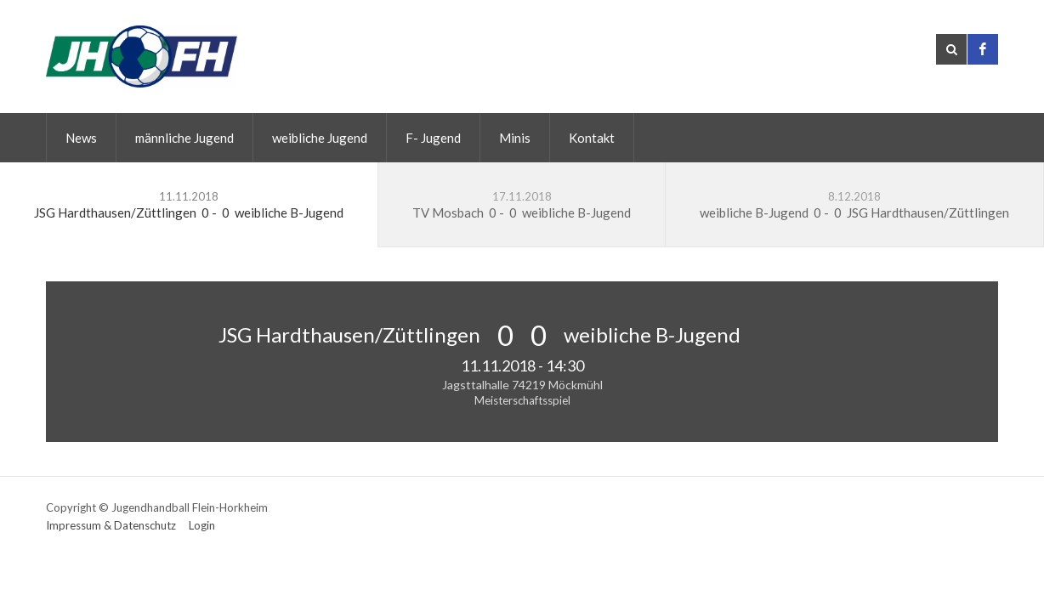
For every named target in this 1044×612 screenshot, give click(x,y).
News (81, 137)
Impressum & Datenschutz (111, 525)
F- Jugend (433, 137)
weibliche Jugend (319, 137)
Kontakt (592, 137)
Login (202, 525)
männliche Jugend (184, 137)
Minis (515, 137)
